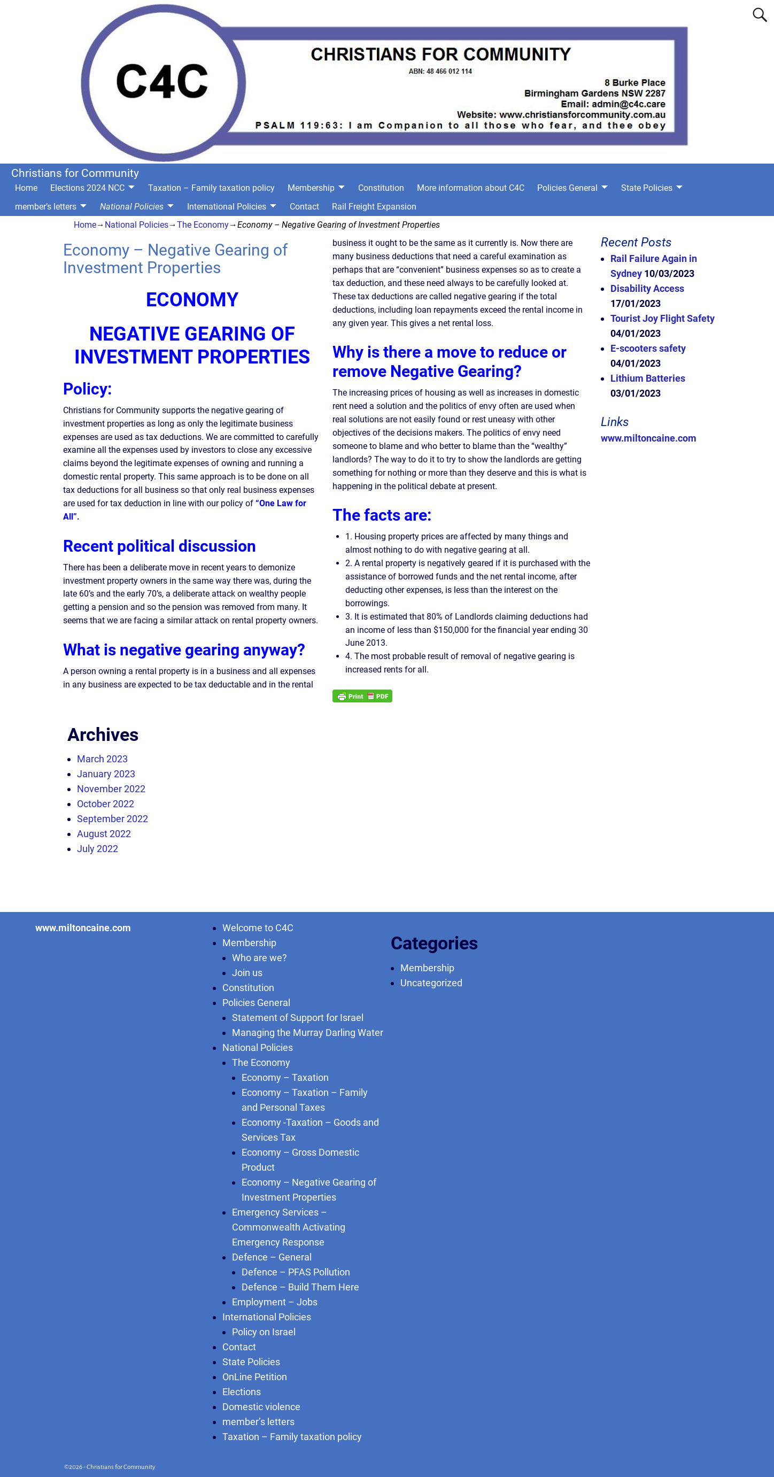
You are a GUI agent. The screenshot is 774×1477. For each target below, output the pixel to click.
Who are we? (259, 957)
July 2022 (97, 848)
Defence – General (272, 1257)
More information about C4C (470, 188)
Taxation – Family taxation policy (211, 188)
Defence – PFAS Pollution (296, 1272)
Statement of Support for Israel (297, 1017)
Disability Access (647, 288)
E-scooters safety (648, 348)
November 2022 (111, 788)
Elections (241, 1391)
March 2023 (102, 758)
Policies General (567, 188)
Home (26, 188)
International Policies (226, 207)
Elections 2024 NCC (87, 188)
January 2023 (106, 773)
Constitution (381, 188)
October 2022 (105, 803)
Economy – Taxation (285, 1077)
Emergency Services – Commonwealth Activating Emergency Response (288, 1227)
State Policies (646, 188)
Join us (247, 972)
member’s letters (45, 207)
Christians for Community (75, 173)
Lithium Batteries (647, 378)
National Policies (132, 207)
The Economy (203, 225)
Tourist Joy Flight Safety (662, 318)
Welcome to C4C (257, 927)
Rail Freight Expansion (374, 207)
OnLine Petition (254, 1376)
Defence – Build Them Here (300, 1287)
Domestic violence (261, 1406)
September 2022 (112, 818)
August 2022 (104, 833)
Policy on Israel (264, 1331)
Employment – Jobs (275, 1302)
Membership (311, 188)
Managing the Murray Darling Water (307, 1032)
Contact (304, 207)
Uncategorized (431, 982)
